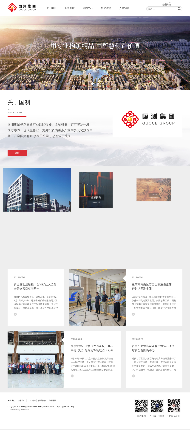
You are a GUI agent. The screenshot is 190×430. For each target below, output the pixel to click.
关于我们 (12, 401)
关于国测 (51, 8)
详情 (17, 156)
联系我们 (25, 401)
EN (170, 3)
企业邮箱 (178, 3)
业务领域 (70, 8)
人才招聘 (124, 8)
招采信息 (106, 8)
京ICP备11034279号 (65, 408)
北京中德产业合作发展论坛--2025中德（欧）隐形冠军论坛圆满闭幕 (92, 354)
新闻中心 (88, 8)
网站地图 (64, 401)
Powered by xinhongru (19, 411)
